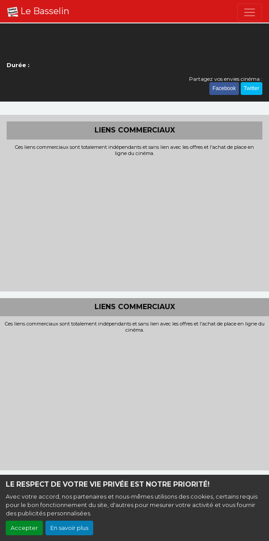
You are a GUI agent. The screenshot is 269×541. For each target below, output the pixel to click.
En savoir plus (69, 528)
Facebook (224, 88)
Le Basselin (38, 11)
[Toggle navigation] (249, 12)
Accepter (24, 528)
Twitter (251, 88)
